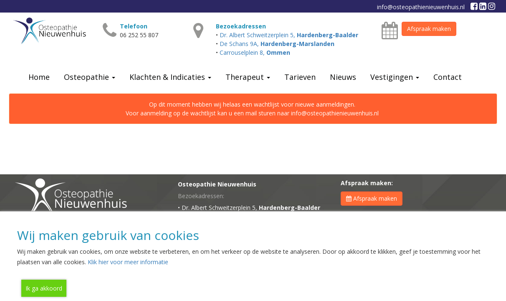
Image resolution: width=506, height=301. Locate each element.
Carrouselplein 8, (255, 52)
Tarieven (300, 77)
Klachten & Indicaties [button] (170, 77)
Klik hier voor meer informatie (128, 262)
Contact (447, 77)
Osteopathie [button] (89, 77)
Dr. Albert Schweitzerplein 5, (289, 35)
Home (39, 77)
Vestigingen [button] (394, 77)
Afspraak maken (429, 29)
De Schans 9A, (277, 44)
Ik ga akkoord (43, 288)
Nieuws (343, 77)
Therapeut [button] (247, 77)
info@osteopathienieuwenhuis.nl (421, 7)
